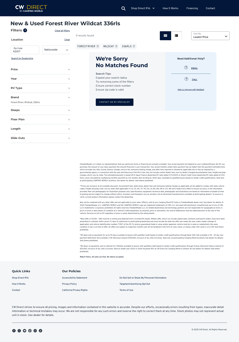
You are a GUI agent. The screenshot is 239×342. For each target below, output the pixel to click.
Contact (210, 8)
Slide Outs (18, 138)
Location (17, 39)
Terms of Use (126, 290)
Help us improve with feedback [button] (191, 89)
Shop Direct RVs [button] (143, 8)
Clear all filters (63, 30)
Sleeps (15, 110)
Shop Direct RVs (20, 278)
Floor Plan (18, 119)
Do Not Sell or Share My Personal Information (143, 278)
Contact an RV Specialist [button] (115, 102)
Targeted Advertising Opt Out (135, 284)
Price (14, 69)
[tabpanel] (41, 53)
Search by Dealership (22, 58)
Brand (15, 97)
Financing (192, 8)
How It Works (170, 8)
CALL (191, 79)
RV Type (16, 88)
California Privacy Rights (75, 290)
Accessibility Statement (74, 278)
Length (16, 128)
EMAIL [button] (191, 68)
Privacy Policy (69, 284)
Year (14, 78)
